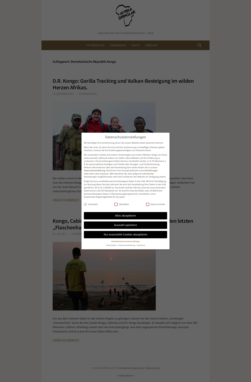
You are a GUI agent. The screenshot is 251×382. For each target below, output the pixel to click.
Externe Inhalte (155, 204)
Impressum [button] (141, 245)
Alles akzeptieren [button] (125, 215)
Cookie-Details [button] (111, 245)
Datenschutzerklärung (94, 170)
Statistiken (121, 204)
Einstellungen (151, 170)
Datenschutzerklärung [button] (126, 245)
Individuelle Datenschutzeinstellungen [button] (125, 241)
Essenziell (91, 204)
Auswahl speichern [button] (125, 225)
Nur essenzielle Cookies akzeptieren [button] (125, 234)
